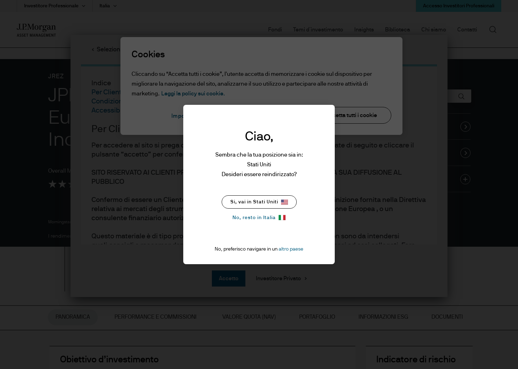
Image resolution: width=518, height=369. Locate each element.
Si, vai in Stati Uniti (259, 202)
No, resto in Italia (259, 217)
